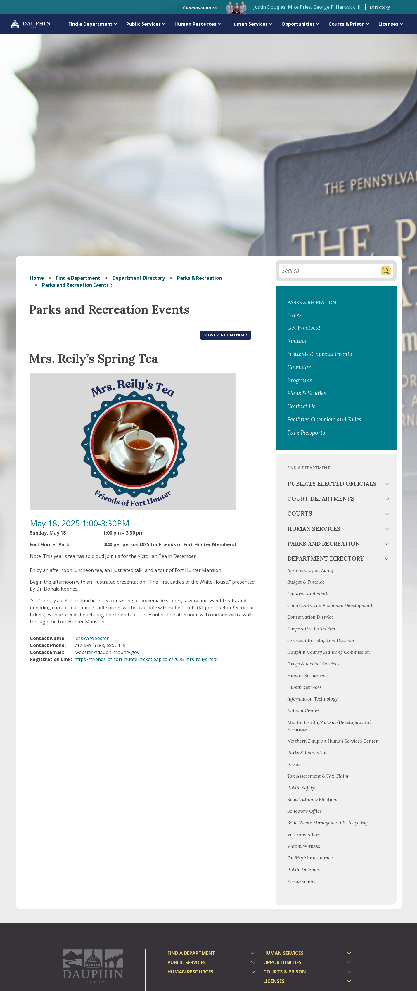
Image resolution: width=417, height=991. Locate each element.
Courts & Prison (346, 24)
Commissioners (200, 7)
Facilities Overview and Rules (324, 419)
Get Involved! (303, 327)
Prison (294, 764)
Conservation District (310, 617)
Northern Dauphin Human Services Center (332, 741)
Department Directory (139, 278)
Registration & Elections (312, 799)
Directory (380, 7)
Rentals (296, 340)
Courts (299, 513)
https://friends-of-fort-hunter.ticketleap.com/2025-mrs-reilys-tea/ (146, 659)
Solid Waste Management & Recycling (327, 823)
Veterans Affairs (304, 834)
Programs (299, 380)
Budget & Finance (306, 582)
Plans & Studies (306, 393)
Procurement (301, 881)
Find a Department (90, 24)
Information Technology (312, 699)
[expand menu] (115, 23)
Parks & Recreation (199, 278)
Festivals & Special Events (319, 353)
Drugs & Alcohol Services (313, 664)
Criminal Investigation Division (320, 640)
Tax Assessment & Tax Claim (317, 776)
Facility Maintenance (310, 858)
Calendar (299, 367)
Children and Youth (307, 593)
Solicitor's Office (304, 811)
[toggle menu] (387, 485)
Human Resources (195, 24)
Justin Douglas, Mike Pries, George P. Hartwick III (307, 7)
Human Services (249, 24)
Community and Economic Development (330, 605)
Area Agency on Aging (310, 570)
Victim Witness (303, 846)
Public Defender (304, 869)
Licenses (388, 24)
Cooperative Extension (311, 629)
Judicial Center (303, 710)
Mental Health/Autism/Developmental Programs (329, 725)
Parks (294, 314)
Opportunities (298, 24)
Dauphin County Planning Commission (328, 652)
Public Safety (301, 788)
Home (37, 278)
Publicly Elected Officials (331, 483)
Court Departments (320, 498)
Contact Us (301, 406)
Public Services (143, 24)
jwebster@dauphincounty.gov (106, 652)
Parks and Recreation (323, 543)
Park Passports (306, 432)
